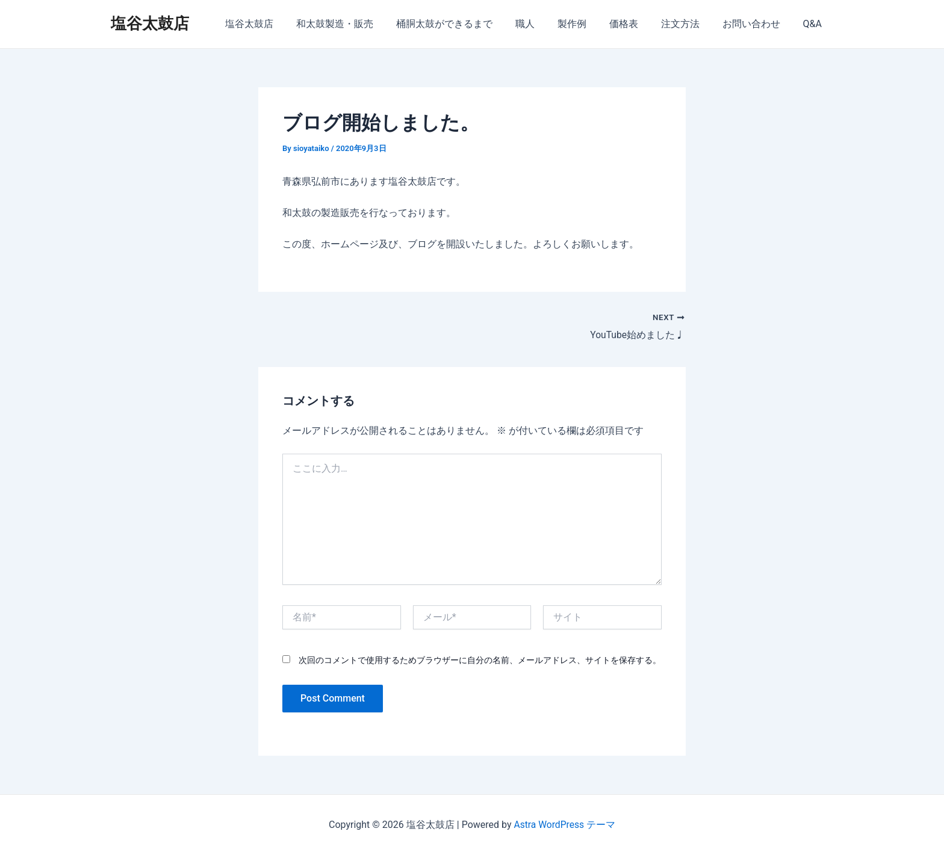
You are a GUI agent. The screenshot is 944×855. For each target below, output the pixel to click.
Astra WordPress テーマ (564, 824)
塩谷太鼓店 (150, 23)
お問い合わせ (757, 23)
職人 (544, 23)
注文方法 (689, 23)
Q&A (814, 23)
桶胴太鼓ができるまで (468, 23)
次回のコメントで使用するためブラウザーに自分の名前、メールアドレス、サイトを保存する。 (480, 660)
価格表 (636, 23)
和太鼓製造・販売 (361, 23)
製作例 (588, 23)
